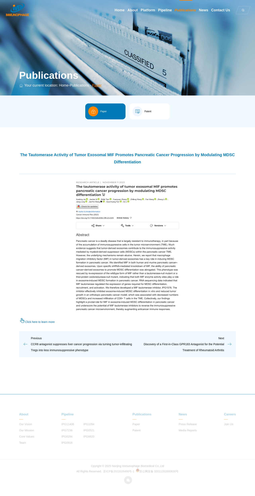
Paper (97, 85)
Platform (148, 10)
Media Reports (188, 435)
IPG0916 (67, 447)
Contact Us (220, 10)
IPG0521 (88, 435)
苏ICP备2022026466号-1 (118, 476)
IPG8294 (67, 441)
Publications (185, 10)
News (203, 10)
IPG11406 (68, 429)
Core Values (26, 441)
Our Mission (26, 435)
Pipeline (165, 10)
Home (120, 10)
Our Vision (25, 429)
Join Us (228, 429)
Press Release (188, 429)
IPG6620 (88, 441)
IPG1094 (88, 429)
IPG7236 (67, 435)
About (133, 10)
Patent (136, 435)
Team (22, 447)
